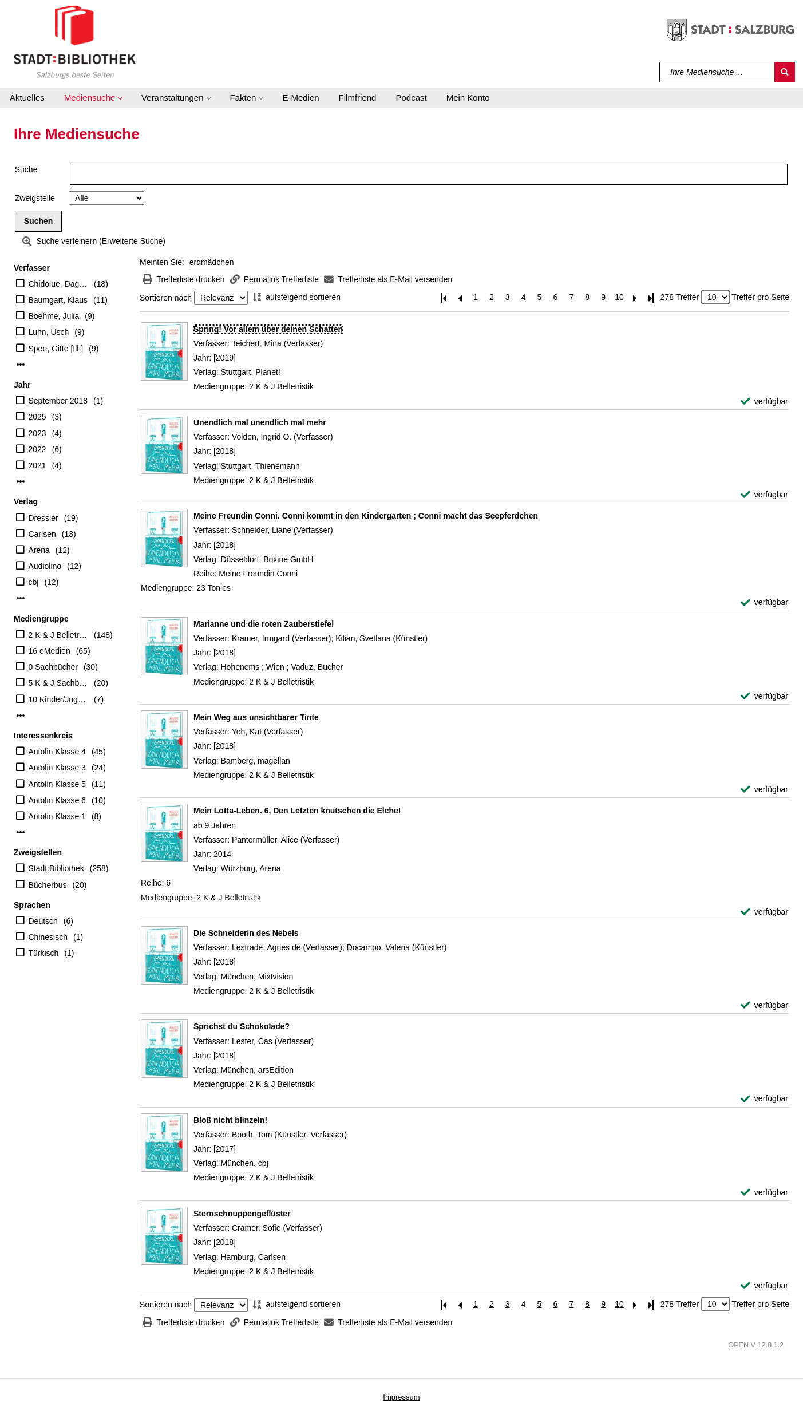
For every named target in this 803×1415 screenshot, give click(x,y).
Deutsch (43, 921)
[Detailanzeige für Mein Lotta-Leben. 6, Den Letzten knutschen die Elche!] (297, 810)
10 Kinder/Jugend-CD (59, 699)
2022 (37, 449)
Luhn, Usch (49, 332)
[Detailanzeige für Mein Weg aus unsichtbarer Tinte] (256, 717)
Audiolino (45, 566)
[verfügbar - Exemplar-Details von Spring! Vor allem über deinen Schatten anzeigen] (764, 401)
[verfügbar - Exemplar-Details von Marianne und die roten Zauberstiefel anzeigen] (764, 696)
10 (619, 297)
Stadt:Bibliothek (56, 868)
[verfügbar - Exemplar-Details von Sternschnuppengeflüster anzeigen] (764, 1286)
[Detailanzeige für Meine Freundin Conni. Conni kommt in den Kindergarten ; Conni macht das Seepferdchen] (365, 515)
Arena (39, 550)
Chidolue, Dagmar (59, 283)
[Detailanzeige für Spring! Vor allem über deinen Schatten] (268, 329)
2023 (37, 433)
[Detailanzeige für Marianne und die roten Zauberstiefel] (263, 624)
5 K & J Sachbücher (59, 682)
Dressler (43, 518)
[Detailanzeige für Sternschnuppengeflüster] (242, 1213)
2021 (37, 465)
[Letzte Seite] (651, 297)
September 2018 (58, 400)
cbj (34, 582)
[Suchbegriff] (717, 72)
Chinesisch (48, 937)
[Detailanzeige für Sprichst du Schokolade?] (241, 1026)
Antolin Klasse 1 (57, 816)
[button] (93, 98)
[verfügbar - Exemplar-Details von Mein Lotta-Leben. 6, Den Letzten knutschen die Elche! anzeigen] (764, 912)
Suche (26, 169)
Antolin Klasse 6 (57, 800)
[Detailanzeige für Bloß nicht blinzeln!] (230, 1120)
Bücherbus (48, 885)
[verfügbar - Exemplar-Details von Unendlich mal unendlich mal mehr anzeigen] (764, 495)
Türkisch (44, 953)
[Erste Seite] (443, 297)
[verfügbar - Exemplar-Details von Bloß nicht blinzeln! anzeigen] (764, 1192)
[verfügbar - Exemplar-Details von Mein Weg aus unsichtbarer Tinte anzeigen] (764, 789)
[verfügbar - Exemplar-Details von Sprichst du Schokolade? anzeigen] (764, 1099)
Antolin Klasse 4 (57, 751)
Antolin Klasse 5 (57, 784)
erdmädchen (211, 262)
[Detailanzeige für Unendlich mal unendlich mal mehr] (259, 422)
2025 (37, 416)
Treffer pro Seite (760, 297)
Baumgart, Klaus (58, 300)
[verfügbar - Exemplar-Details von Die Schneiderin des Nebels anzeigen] (764, 1005)
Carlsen (42, 534)
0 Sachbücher (53, 666)
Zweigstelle (35, 198)
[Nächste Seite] (635, 297)
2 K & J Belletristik (59, 634)
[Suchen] (784, 72)
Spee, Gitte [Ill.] (56, 348)
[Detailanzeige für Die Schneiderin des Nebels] (246, 933)
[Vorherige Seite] (459, 297)
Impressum (401, 1397)
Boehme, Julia (54, 316)
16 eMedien (49, 650)
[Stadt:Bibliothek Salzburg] (75, 41)
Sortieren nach (166, 297)
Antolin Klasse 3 (57, 767)
